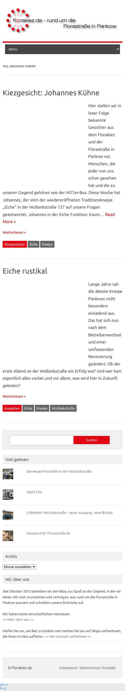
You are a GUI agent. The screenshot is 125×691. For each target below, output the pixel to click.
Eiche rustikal (25, 271)
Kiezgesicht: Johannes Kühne (51, 92)
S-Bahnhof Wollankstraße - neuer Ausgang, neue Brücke (70, 512)
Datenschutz (90, 668)
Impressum (68, 668)
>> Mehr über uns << (18, 619)
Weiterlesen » (14, 232)
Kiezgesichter (14, 244)
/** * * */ (4, 687)
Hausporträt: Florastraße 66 (48, 533)
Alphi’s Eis (34, 492)
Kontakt (109, 668)
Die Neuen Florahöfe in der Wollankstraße (59, 471)
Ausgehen (12, 408)
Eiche (34, 244)
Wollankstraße (63, 408)
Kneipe (47, 244)
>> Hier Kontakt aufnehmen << (67, 636)
